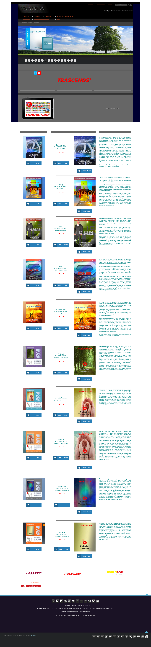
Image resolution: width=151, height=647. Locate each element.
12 (35, 60)
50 (65, 60)
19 (58, 60)
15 (45, 60)
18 (55, 60)
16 (48, 60)
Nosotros (67, 605)
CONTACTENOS (101, 4)
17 (52, 60)
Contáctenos (86, 605)
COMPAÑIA (90, 4)
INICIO (58, 19)
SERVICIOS (48, 16)
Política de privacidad (84, 611)
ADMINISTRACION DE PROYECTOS (65, 16)
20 (61, 60)
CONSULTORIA (26, 19)
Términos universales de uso (69, 611)
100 (68, 60)
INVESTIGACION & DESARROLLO (41, 19)
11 (32, 60)
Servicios (79, 605)
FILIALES (110, 4)
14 (42, 60)
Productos (73, 605)
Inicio (62, 605)
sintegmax (33, 635)
